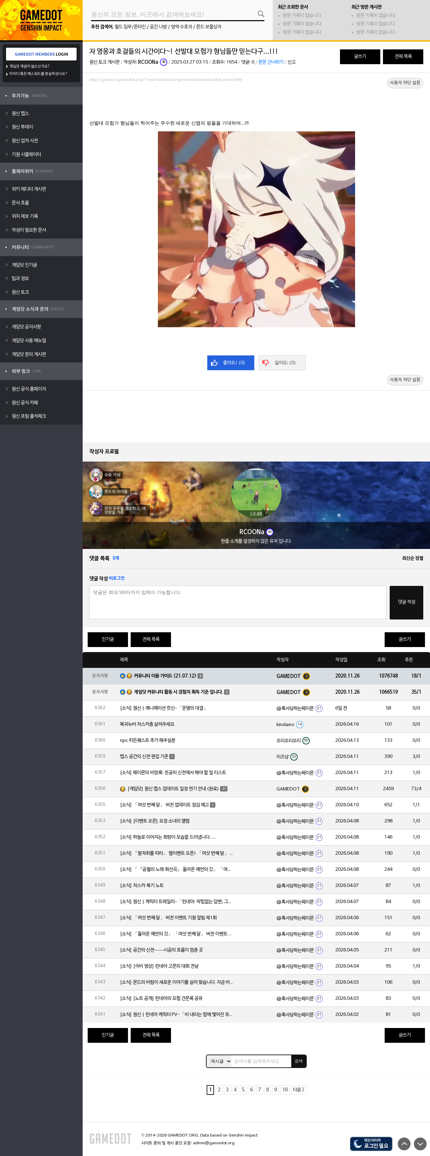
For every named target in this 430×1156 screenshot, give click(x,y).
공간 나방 (158, 27)
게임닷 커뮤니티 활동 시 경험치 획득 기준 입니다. (178, 692)
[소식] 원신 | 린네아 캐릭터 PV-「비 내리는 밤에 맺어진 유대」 (177, 1014)
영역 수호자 (181, 27)
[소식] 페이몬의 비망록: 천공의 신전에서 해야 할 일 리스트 (173, 772)
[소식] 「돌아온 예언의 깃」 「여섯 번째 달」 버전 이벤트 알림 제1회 (177, 934)
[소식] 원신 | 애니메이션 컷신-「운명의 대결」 (164, 708)
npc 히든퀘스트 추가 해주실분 (147, 740)
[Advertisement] (256, 103)
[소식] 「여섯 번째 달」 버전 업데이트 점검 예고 (164, 805)
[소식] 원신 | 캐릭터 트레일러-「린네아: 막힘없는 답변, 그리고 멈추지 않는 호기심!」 (177, 901)
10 (285, 1090)
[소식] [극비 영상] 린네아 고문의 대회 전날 (159, 966)
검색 (299, 1061)
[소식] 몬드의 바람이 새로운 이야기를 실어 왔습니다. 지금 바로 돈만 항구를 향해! (177, 982)
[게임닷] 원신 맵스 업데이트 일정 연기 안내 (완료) (173, 788)
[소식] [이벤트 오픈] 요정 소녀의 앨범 (154, 821)
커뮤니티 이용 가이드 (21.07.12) (165, 676)
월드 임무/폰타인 (130, 27)
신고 (292, 62)
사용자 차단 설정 (405, 83)
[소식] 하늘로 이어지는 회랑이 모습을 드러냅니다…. (167, 837)
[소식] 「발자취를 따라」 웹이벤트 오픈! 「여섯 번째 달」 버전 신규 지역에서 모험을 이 (177, 853)
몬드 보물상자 (208, 27)
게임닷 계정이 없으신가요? (29, 67)
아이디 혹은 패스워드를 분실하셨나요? (38, 74)
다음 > (298, 1090)
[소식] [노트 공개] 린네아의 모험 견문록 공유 (161, 998)
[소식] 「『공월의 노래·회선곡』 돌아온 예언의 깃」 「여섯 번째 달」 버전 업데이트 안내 (177, 869)
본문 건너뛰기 (271, 62)
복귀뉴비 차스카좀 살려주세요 (147, 724)
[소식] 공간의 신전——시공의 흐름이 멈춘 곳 (161, 950)
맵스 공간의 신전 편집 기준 (144, 756)
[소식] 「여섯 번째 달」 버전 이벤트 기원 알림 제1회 (168, 917)
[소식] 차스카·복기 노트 (142, 885)
